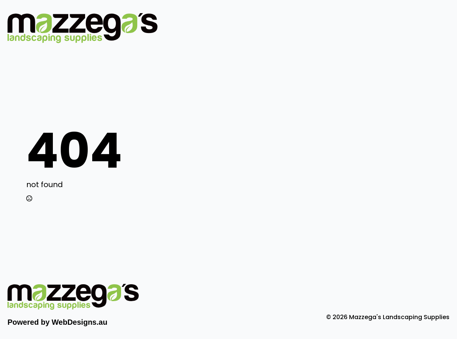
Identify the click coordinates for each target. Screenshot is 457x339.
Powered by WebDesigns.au (57, 322)
